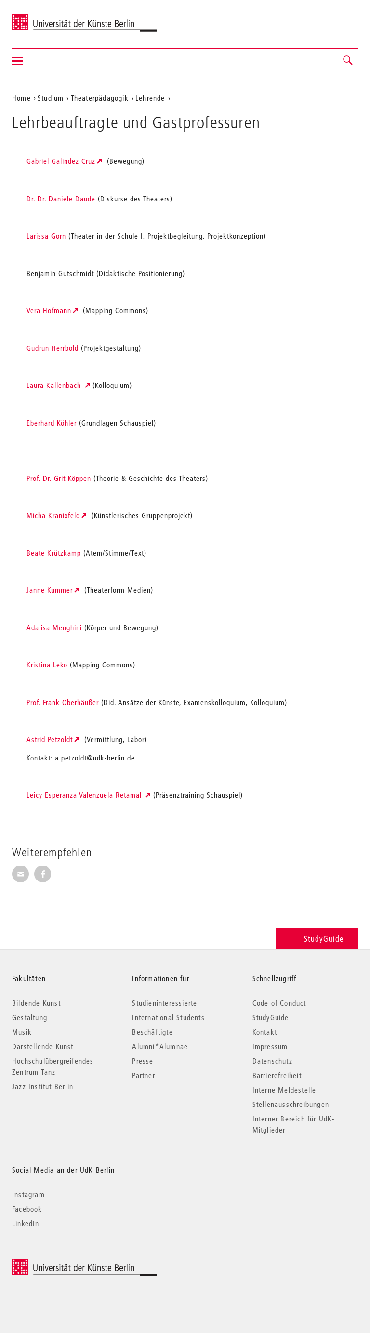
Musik (22, 1032)
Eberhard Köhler (51, 422)
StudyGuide (317, 938)
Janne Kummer (49, 590)
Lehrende (150, 98)
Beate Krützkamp (53, 553)
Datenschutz (272, 1061)
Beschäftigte (152, 1032)
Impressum (270, 1046)
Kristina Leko (46, 664)
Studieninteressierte (164, 1003)
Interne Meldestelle (284, 1089)
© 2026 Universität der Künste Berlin (62, 1263)
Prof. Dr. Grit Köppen (58, 478)
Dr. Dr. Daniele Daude (60, 198)
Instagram (28, 1194)
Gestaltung (29, 1017)
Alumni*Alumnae (160, 1046)
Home (21, 98)
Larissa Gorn (47, 235)
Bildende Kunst (36, 1003)
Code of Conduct (279, 1003)
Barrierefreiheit (277, 1075)
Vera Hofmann (48, 310)
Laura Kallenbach (54, 385)
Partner (143, 1075)
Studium (51, 98)
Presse (142, 1061)
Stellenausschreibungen (290, 1104)
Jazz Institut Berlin (42, 1086)
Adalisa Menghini (54, 627)
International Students (168, 1017)
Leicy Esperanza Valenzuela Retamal (85, 795)
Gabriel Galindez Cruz (60, 161)
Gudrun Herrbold (52, 348)
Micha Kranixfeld (53, 515)
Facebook (27, 1208)
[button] (348, 61)
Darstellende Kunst (43, 1046)
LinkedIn (26, 1223)
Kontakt (264, 1032)
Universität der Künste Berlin (50, 17)
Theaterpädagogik (100, 98)
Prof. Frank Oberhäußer (62, 702)
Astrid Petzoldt (49, 739)
